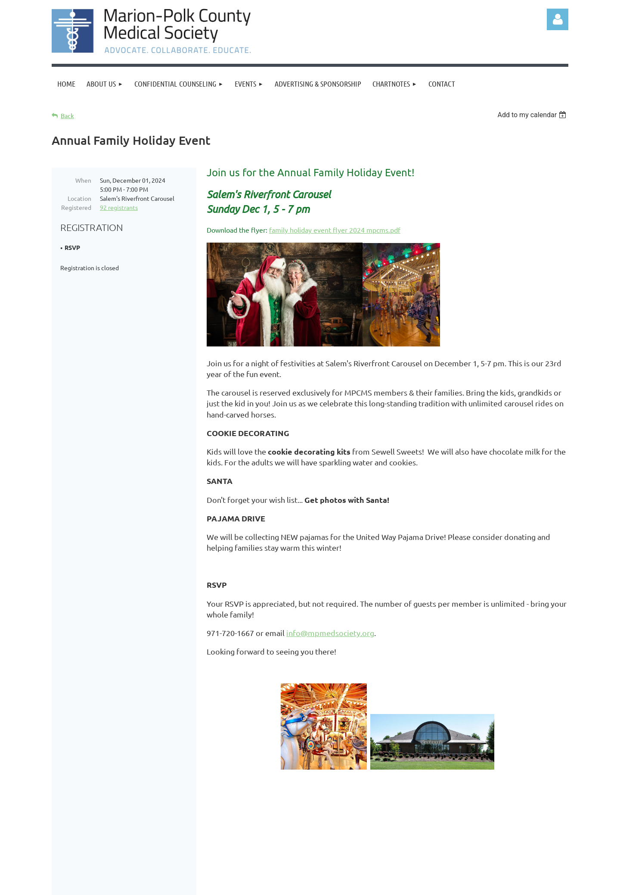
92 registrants (119, 207)
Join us (102, 821)
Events (170, 821)
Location (79, 198)
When (83, 180)
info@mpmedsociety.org (330, 632)
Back (67, 116)
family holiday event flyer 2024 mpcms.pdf (334, 229)
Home (71, 821)
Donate (136, 821)
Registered (76, 207)
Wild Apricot (465, 884)
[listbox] (532, 114)
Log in (557, 19)
